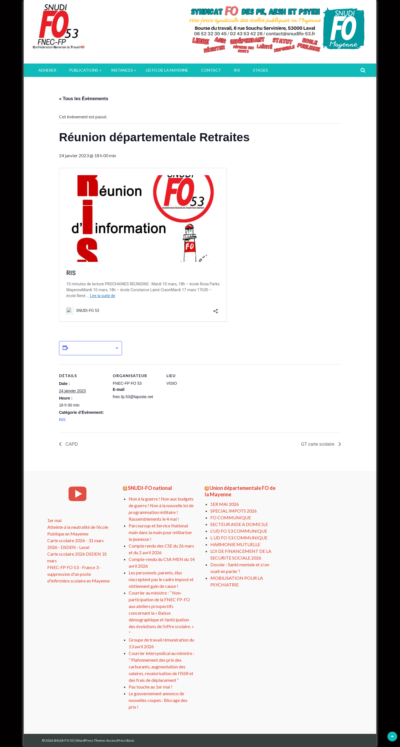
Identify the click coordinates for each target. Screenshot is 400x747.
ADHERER (47, 70)
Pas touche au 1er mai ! (150, 686)
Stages (260, 70)
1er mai (54, 520)
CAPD (71, 444)
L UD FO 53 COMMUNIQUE (238, 537)
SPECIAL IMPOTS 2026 (233, 510)
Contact (211, 70)
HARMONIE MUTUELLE (235, 544)
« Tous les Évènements (83, 98)
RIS (237, 70)
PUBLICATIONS (83, 70)
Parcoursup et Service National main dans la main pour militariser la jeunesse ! (160, 532)
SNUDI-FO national (150, 488)
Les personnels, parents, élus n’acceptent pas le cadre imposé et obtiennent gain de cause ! (161, 579)
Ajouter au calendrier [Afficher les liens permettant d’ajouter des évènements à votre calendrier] (91, 348)
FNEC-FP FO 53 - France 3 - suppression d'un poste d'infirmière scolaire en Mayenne (78, 574)
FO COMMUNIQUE (230, 517)
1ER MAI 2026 (224, 504)
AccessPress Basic (120, 740)
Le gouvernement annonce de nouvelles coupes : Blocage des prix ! (158, 700)
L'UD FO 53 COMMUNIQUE (238, 531)
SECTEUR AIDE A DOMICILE (239, 524)
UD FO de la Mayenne (167, 70)
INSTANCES (122, 70)
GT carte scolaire (318, 444)
